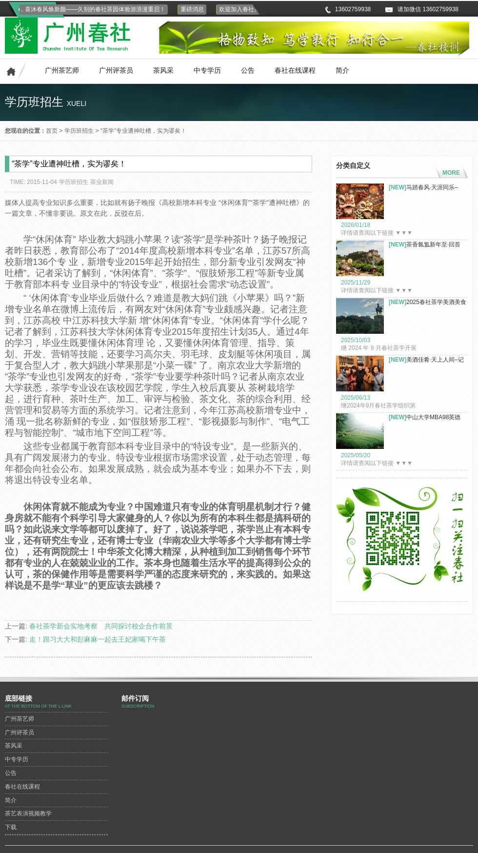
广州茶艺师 (62, 70)
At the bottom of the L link (38, 706)
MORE (451, 172)
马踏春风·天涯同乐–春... (423, 187)
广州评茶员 (116, 70)
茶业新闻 (102, 182)
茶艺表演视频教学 (28, 813)
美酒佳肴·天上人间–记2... (426, 360)
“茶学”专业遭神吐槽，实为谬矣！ (143, 130)
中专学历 (207, 70)
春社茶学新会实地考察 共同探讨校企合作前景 (101, 626)
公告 (248, 70)
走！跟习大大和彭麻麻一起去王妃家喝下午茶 (97, 639)
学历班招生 (79, 130)
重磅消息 (193, 9)
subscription (138, 706)
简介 (342, 70)
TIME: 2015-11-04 (33, 182)
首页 (52, 130)
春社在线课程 (295, 70)
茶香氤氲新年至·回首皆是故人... (424, 244)
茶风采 (163, 70)
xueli (76, 103)
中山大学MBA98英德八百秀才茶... (424, 417)
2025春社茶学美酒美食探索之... (427, 302)
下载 (11, 827)
